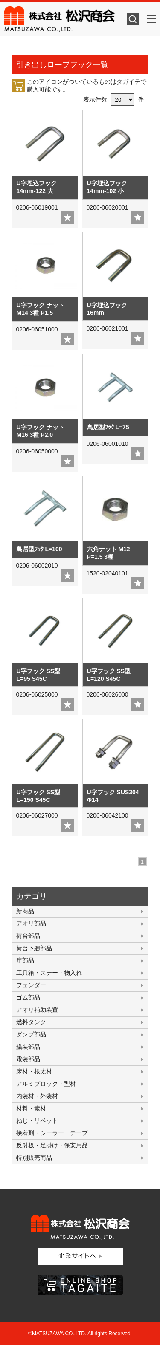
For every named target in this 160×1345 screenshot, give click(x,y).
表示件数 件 (113, 99)
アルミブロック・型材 (46, 1083)
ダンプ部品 (31, 1034)
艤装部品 (28, 1046)
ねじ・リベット (37, 1120)
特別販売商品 (34, 1157)
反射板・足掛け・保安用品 (52, 1145)
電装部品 (28, 1059)
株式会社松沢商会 (60, 19)
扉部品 (25, 960)
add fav (67, 217)
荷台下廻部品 (34, 948)
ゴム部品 (28, 997)
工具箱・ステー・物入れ (49, 972)
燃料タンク (31, 1022)
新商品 (25, 911)
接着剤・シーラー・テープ (52, 1133)
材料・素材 (31, 1108)
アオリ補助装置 (37, 1009)
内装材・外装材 (37, 1096)
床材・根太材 (34, 1071)
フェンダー (31, 985)
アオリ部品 (31, 923)
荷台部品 (28, 935)
